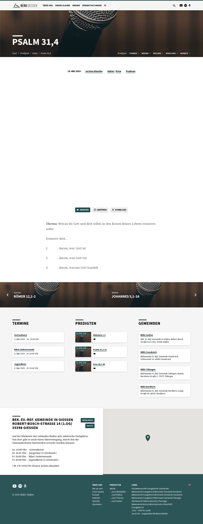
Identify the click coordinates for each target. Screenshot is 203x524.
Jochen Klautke (93, 71)
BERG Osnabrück (149, 352)
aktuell (112, 488)
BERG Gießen (147, 335)
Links (134, 485)
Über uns (48, 5)
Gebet (35, 53)
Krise (118, 71)
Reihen (146, 53)
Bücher (158, 53)
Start (14, 53)
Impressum (97, 504)
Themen (134, 53)
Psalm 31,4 (46, 53)
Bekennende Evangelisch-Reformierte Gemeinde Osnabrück (157, 494)
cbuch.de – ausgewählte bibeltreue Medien (150, 513)
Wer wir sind (97, 488)
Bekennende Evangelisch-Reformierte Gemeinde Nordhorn (157, 491)
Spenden (96, 501)
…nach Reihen (116, 494)
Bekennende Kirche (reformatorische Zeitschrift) (152, 504)
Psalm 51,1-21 (100, 349)
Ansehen (81, 210)
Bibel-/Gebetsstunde (24, 349)
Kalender (96, 498)
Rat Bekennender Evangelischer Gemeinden (150, 488)
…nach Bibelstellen (118, 491)
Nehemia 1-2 (99, 335)
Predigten (24, 53)
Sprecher (172, 53)
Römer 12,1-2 (25, 297)
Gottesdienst (20, 335)
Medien (76, 5)
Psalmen (130, 71)
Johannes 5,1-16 (125, 297)
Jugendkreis (20, 364)
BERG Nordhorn (148, 386)
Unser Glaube (62, 5)
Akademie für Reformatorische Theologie (149, 501)
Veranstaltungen (92, 5)
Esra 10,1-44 (99, 364)
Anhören (100, 210)
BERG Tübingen (148, 369)
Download (121, 210)
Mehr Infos (86, 419)
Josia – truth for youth (141, 510)
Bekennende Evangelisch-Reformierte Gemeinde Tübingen (156, 498)
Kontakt (95, 494)
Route (86, 426)
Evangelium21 (138, 507)
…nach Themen (116, 498)
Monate (185, 53)
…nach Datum (116, 501)
